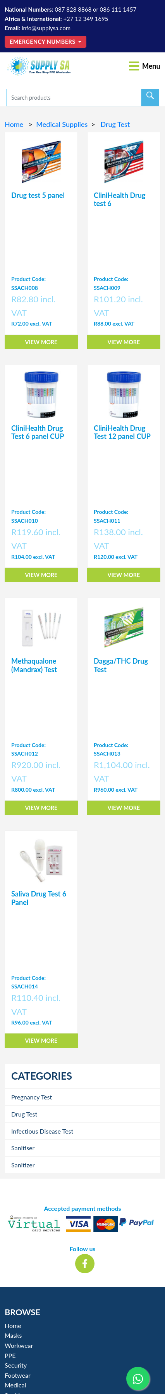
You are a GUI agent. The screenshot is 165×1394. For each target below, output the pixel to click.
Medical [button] (15, 1385)
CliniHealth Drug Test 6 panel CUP (37, 432)
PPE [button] (10, 1355)
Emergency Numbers (43, 41)
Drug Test (114, 124)
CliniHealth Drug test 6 (119, 199)
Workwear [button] (19, 1345)
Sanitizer (23, 1165)
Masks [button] (13, 1335)
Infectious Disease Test (42, 1131)
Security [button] (16, 1365)
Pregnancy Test (31, 1097)
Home (15, 124)
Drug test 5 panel (38, 195)
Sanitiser (22, 1147)
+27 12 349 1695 (85, 18)
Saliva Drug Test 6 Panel (38, 898)
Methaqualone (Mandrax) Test (34, 665)
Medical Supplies (62, 124)
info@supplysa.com (46, 27)
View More (41, 342)
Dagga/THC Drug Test (121, 665)
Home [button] (13, 1325)
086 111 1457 (118, 9)
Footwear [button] (18, 1375)
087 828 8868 (73, 9)
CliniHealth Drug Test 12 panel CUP (122, 432)
